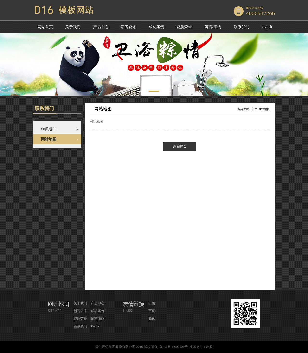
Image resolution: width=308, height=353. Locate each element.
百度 (151, 311)
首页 (254, 109)
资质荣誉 (184, 27)
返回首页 (179, 146)
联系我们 (241, 27)
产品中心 (101, 27)
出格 (151, 303)
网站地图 (264, 109)
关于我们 (73, 27)
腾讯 (151, 318)
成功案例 (156, 27)
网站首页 (45, 27)
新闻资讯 (128, 27)
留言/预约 (213, 27)
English (266, 27)
